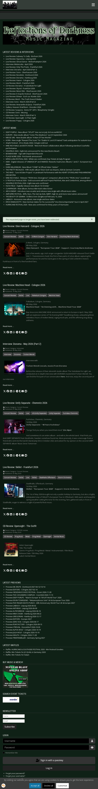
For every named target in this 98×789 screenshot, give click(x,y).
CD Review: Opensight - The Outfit (19, 526)
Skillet (34, 477)
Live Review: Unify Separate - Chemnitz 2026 (25, 402)
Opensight (47, 536)
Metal (27, 536)
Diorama (17, 354)
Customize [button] (62, 785)
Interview (7, 354)
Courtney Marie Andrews (69, 236)
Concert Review (10, 236)
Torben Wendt (28, 354)
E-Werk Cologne (38, 236)
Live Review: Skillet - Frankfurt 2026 (20, 467)
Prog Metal (36, 536)
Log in (49, 768)
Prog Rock (19, 536)
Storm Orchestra (64, 477)
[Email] (14, 721)
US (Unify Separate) (39, 413)
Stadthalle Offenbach (47, 477)
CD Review (8, 536)
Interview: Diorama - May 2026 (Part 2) (22, 343)
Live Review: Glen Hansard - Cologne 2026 (24, 226)
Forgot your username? (15, 776)
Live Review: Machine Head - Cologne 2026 (24, 285)
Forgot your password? (15, 773)
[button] (4, 273)
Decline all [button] (48, 785)
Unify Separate (54, 413)
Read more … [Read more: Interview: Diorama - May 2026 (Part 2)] (8, 385)
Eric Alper (67, 430)
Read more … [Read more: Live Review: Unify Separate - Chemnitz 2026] (8, 449)
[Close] (92, 219)
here (63, 376)
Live (27, 236)
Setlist (21, 236)
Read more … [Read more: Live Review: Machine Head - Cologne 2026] (8, 326)
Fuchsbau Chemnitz (70, 413)
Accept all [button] (35, 785)
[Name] (14, 716)
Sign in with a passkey (49, 760)
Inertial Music (59, 536)
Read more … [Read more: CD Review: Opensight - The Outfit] (8, 564)
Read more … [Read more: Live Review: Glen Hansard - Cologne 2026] (8, 267)
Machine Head (54, 295)
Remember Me (11, 752)
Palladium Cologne (39, 295)
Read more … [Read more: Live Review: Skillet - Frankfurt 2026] (8, 508)
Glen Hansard (52, 236)
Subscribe (10, 726)
